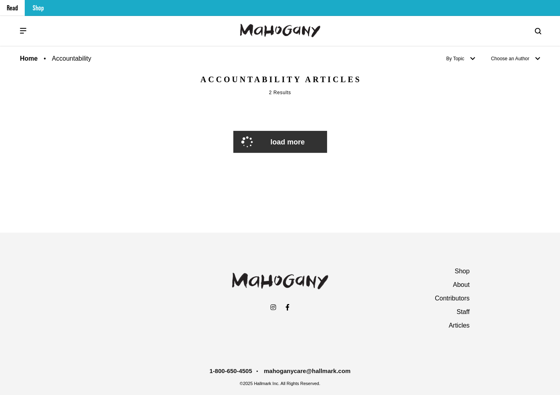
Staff (463, 311)
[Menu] (23, 31)
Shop (38, 8)
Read (12, 8)
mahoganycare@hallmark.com (307, 370)
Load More (287, 142)
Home (28, 58)
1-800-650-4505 (230, 370)
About (461, 284)
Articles (459, 325)
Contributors (452, 298)
